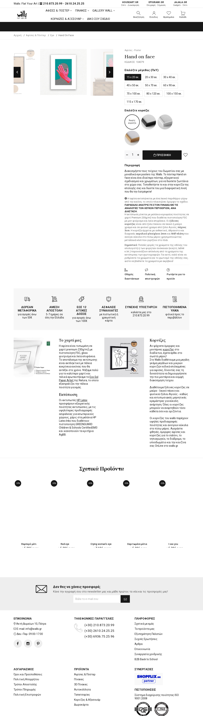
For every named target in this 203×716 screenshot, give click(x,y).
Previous (17, 72)
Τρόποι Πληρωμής (25, 674)
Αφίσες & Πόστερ (84, 659)
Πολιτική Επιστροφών (27, 679)
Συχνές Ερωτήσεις (146, 623)
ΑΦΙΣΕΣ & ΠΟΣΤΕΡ (58, 10)
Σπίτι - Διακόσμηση (130, 3)
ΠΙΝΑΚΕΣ (81, 10)
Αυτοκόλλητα (82, 674)
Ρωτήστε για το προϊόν (176, 275)
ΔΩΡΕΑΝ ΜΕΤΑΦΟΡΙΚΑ (27, 308)
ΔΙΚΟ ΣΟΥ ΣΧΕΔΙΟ (98, 19)
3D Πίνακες (81, 669)
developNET (133, 711)
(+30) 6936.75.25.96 (99, 621)
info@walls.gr (34, 613)
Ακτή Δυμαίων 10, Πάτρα (31, 608)
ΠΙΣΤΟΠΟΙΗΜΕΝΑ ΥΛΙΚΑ (175, 308)
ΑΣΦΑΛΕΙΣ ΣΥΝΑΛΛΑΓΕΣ (108, 308)
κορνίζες (168, 348)
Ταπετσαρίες (82, 679)
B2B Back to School (146, 643)
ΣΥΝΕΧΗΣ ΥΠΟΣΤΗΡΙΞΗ (141, 306)
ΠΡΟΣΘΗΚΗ (162, 157)
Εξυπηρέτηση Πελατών (149, 618)
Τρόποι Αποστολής (25, 669)
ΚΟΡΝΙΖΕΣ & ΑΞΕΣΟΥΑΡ (66, 19)
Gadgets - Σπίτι (180, 3)
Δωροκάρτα (81, 689)
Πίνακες (79, 664)
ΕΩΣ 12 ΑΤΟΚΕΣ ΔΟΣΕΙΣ (81, 310)
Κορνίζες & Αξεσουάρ (87, 684)
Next (109, 72)
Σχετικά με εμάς (144, 608)
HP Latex (82, 399)
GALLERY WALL (102, 10)
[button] (139, 15)
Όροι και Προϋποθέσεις (28, 659)
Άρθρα (139, 628)
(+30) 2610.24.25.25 (99, 615)
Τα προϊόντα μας (145, 613)
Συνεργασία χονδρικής (148, 639)
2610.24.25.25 (74, 3)
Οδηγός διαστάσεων (132, 275)
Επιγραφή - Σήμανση (156, 3)
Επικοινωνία (142, 633)
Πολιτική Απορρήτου (26, 664)
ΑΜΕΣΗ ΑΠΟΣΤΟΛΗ (54, 308)
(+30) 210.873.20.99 (99, 610)
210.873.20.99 (52, 3)
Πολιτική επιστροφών (152, 275)
